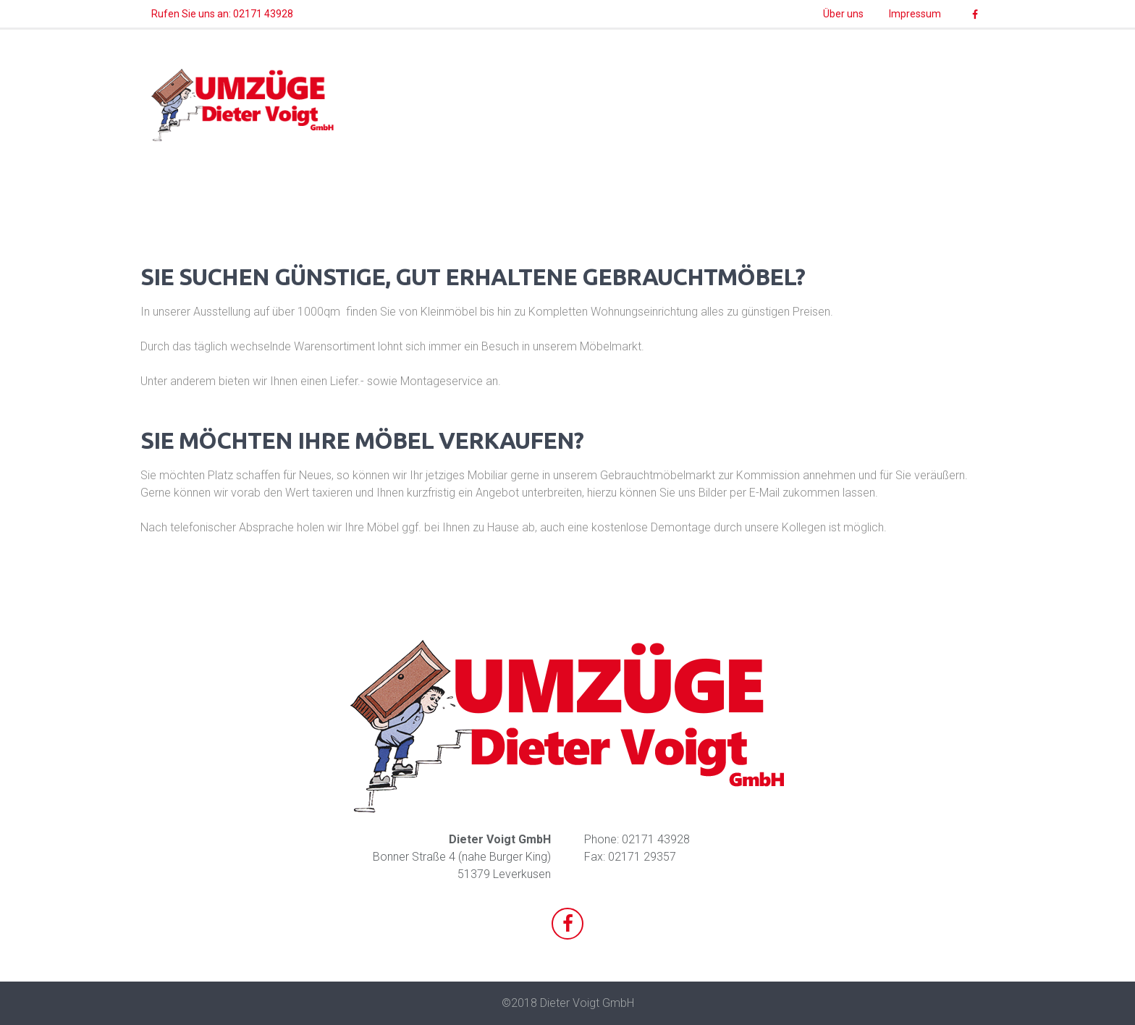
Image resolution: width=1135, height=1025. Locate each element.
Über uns (843, 14)
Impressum (915, 14)
